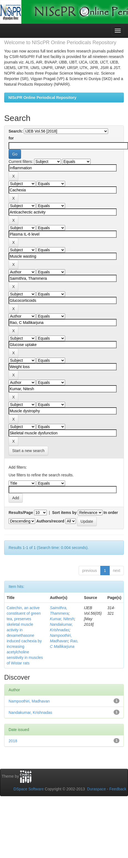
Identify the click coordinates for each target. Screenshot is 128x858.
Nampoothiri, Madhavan (29, 701)
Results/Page (21, 512)
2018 (13, 741)
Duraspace (96, 789)
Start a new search (28, 450)
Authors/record (50, 521)
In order (111, 512)
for (11, 138)
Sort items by (64, 512)
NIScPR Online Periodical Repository (42, 97)
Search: (16, 131)
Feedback (117, 789)
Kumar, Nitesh (62, 619)
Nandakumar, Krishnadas (30, 712)
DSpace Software (29, 789)
